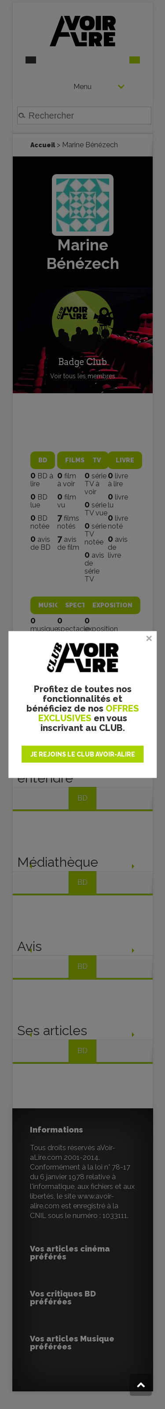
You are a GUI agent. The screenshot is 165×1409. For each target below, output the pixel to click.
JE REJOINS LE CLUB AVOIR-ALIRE (82, 753)
